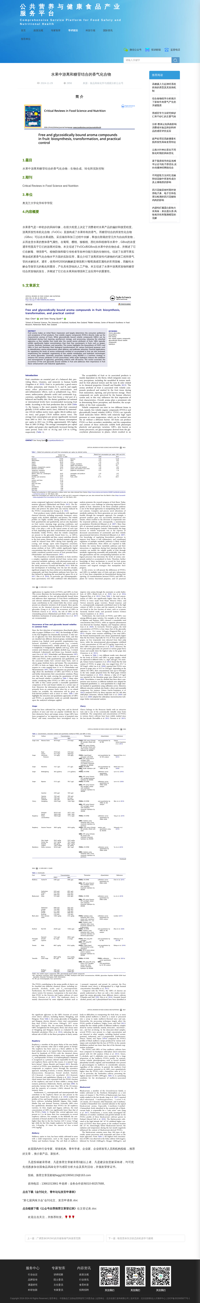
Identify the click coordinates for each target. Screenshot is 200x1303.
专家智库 (55, 30)
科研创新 (32, 1289)
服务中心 (33, 1268)
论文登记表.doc (87, 1208)
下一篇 (130, 1238)
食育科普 (84, 1284)
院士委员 (58, 1279)
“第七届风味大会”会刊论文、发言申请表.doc (50, 1200)
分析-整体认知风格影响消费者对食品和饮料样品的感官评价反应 (164, 127)
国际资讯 (108, 30)
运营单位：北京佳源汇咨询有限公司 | (113, 1298)
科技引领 (90, 30)
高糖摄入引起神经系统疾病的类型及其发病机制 (164, 87)
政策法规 (38, 30)
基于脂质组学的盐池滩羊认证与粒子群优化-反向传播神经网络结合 (164, 164)
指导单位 (25, 39)
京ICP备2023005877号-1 (178, 1298)
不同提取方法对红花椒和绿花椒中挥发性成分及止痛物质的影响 (164, 179)
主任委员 (58, 1284)
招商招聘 (84, 1289)
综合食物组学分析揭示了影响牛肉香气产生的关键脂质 (164, 102)
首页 (23, 30)
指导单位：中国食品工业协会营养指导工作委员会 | (72, 1298)
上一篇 (54, 1238)
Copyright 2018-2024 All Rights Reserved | (29, 1298)
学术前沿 (73, 30)
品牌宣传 (32, 1279)
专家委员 (58, 1289)
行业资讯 (84, 1279)
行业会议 (32, 1274)
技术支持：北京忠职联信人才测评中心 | (148, 1298)
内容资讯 (84, 1268)
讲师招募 (58, 1274)
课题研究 (32, 1284)
